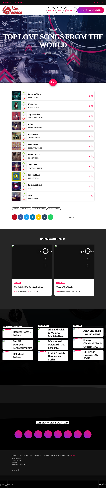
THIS (73, 460)
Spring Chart (54, 214)
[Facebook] (102, 3)
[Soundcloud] (97, 3)
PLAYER (91, 10)
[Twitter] (94, 3)
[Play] (70, 10)
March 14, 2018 (49, 55)
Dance (53, 31)
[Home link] (12, 10)
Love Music (25, 214)
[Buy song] (90, 101)
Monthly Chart (39, 214)
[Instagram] (100, 3)
